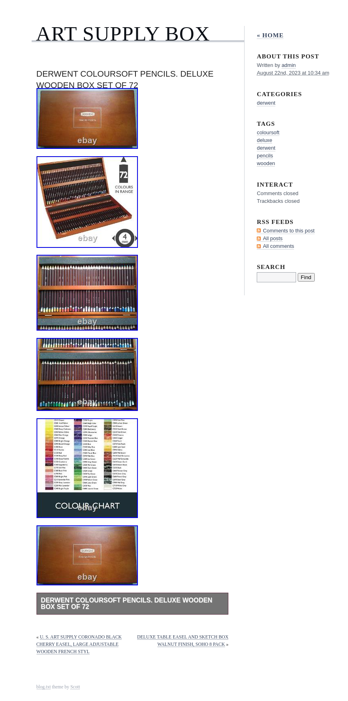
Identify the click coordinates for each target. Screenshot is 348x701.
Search (271, 266)
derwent (266, 103)
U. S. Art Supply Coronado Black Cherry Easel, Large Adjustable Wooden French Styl (79, 644)
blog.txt (44, 686)
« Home (270, 35)
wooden (266, 163)
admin (288, 65)
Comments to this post (288, 231)
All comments (278, 246)
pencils (265, 156)
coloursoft (268, 132)
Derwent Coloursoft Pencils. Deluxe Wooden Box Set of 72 (127, 603)
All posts (272, 238)
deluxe (264, 140)
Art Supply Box (123, 33)
